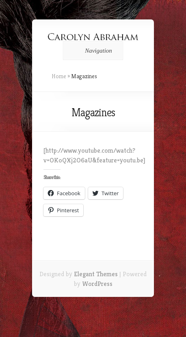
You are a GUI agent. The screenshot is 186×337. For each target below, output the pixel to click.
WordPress (97, 283)
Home (59, 76)
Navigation (91, 50)
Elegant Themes (96, 274)
